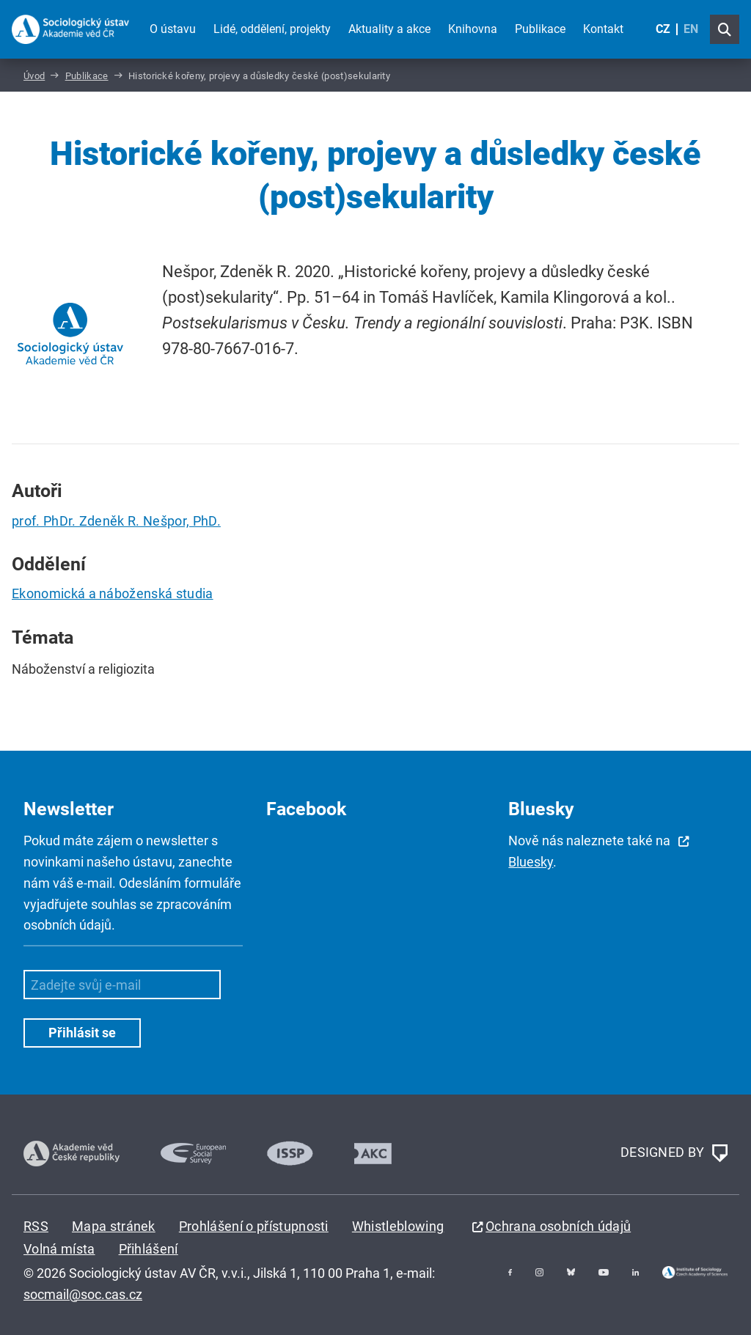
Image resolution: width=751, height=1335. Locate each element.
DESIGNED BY (674, 1153)
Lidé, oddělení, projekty (272, 29)
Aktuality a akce (389, 29)
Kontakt (603, 29)
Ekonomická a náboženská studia (112, 593)
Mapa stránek (113, 1226)
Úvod (34, 75)
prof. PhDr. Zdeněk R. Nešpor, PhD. (116, 521)
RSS (35, 1226)
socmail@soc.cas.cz (82, 1294)
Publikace (540, 29)
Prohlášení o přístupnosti (254, 1226)
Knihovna (472, 29)
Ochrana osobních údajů (558, 1226)
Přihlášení (148, 1249)
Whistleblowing (398, 1226)
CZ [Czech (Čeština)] (663, 29)
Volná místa (59, 1249)
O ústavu (173, 29)
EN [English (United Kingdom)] (691, 29)
